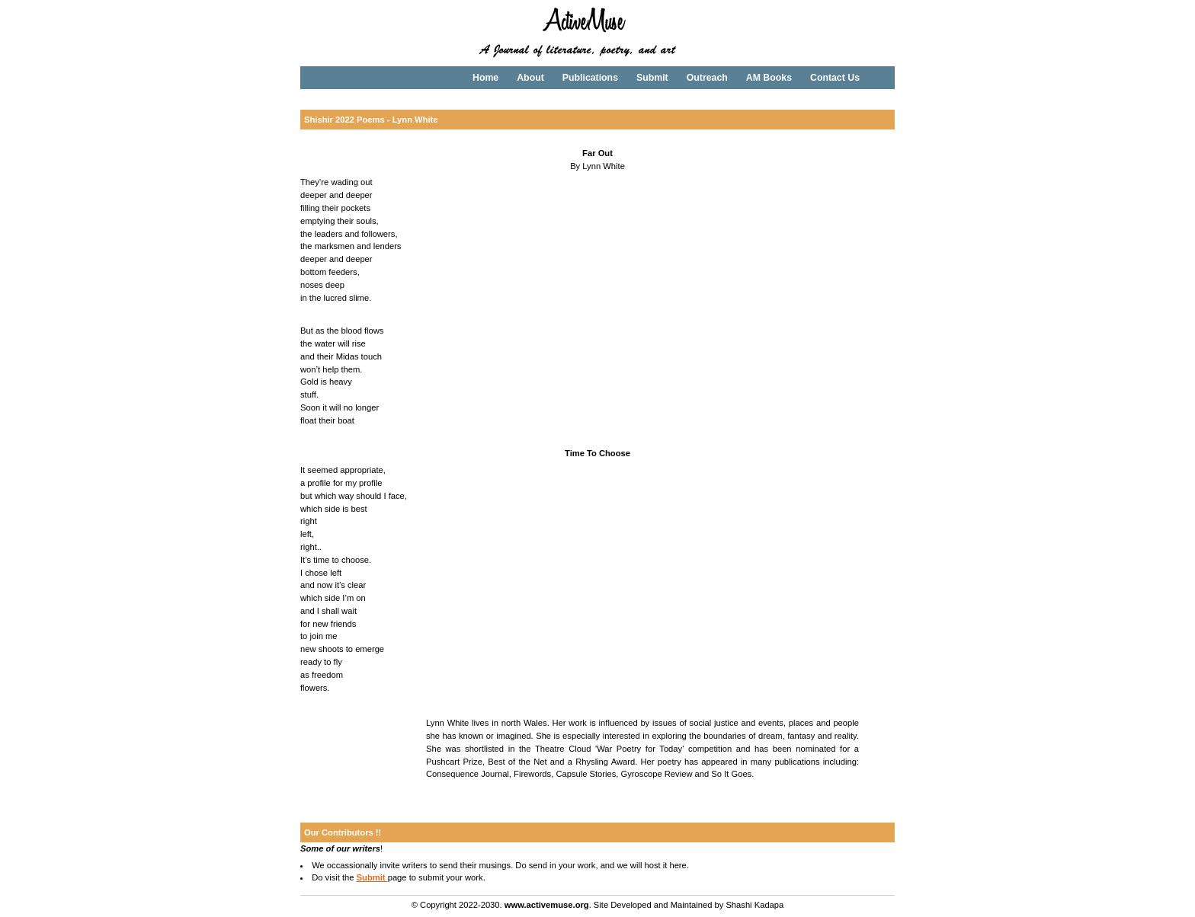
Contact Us (835, 77)
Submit (652, 77)
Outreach (707, 77)
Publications (590, 77)
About (530, 77)
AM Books (769, 77)
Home (485, 77)
